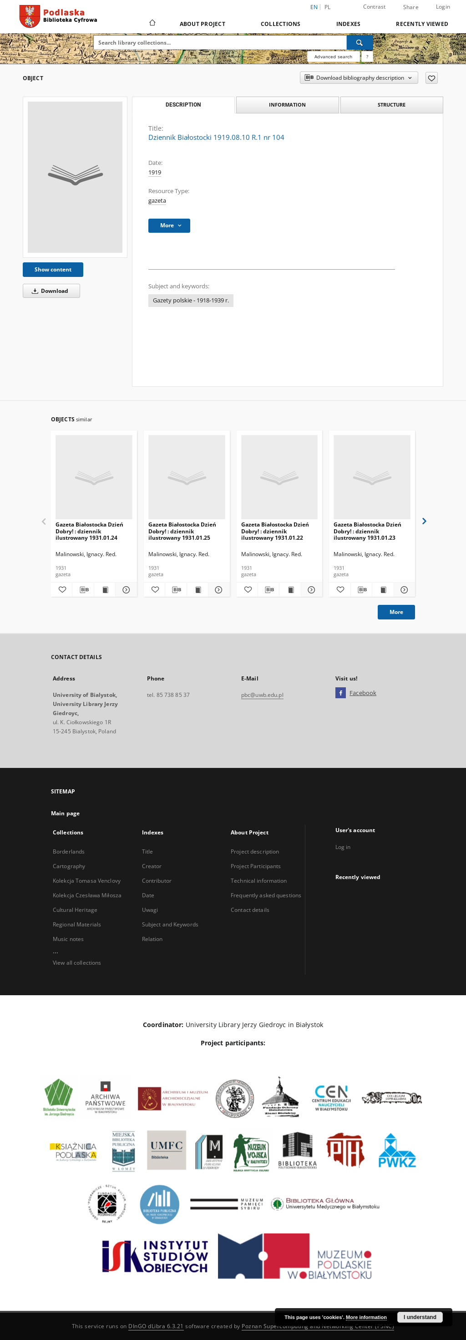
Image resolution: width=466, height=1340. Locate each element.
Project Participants (256, 866)
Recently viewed (422, 24)
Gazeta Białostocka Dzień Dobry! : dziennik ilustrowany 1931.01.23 (367, 531)
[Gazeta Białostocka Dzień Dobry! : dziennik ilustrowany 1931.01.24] (94, 477)
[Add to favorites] (431, 78)
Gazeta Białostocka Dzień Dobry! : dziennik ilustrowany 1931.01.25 (182, 531)
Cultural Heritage (75, 910)
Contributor (157, 881)
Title (147, 851)
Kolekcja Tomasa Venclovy (87, 881)
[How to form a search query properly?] (367, 56)
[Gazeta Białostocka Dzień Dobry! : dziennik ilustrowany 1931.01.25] (187, 477)
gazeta (157, 201)
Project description (255, 851)
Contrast (374, 6)
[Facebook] (340, 693)
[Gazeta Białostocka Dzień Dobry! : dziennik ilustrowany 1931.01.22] (280, 477)
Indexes (348, 24)
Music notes (68, 939)
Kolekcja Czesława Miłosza (87, 895)
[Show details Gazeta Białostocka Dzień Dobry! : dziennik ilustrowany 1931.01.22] (310, 590)
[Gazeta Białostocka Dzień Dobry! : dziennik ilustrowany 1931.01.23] (372, 477)
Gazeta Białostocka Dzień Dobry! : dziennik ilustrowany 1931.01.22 (275, 531)
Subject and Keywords (170, 924)
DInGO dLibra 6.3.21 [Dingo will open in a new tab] (156, 1326)
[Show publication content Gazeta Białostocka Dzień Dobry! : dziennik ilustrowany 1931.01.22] (289, 590)
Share (411, 7)
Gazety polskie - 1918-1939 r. (191, 300)
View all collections (77, 963)
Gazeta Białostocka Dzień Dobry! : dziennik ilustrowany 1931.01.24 (89, 531)
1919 (154, 172)
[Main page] (152, 24)
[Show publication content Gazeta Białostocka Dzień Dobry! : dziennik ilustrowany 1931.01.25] (197, 590)
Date (148, 895)
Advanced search (333, 56)
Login (443, 6)
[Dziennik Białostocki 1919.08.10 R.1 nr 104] (75, 177)
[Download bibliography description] (82, 590)
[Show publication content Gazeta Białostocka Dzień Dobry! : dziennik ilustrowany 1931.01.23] (382, 590)
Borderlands (69, 851)
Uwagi (150, 910)
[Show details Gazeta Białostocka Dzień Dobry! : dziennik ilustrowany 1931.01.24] (124, 590)
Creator (152, 866)
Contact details (250, 910)
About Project (202, 24)
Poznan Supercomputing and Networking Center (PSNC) (318, 1326)
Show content (53, 269)
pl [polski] (327, 7)
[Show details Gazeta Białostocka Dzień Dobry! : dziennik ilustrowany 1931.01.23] (403, 590)
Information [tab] (287, 104)
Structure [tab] (391, 104)
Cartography (69, 866)
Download (48, 291)
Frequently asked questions (266, 895)
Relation (152, 939)
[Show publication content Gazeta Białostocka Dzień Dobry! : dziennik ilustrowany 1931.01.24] (104, 590)
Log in (343, 847)
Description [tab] (183, 105)
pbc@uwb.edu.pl (262, 695)
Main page (65, 813)
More (396, 612)
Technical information (259, 881)
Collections (281, 24)
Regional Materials (77, 924)
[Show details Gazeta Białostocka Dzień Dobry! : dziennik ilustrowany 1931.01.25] (217, 590)
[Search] (360, 42)
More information (366, 1317)
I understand (420, 1317)
